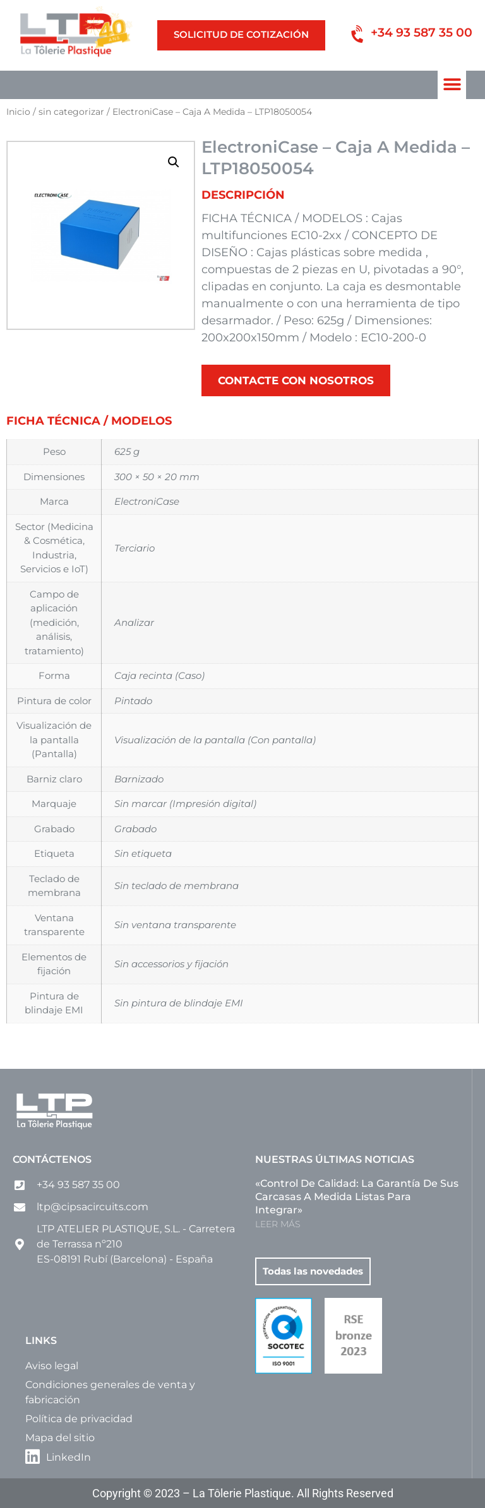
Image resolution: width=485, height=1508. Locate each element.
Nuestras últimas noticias (334, 1159)
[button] (452, 85)
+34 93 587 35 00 (421, 32)
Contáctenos (52, 1159)
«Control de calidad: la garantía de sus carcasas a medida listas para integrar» (356, 1196)
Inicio (18, 112)
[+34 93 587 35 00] (359, 35)
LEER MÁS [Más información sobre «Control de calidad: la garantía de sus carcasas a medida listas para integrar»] (277, 1224)
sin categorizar (71, 112)
